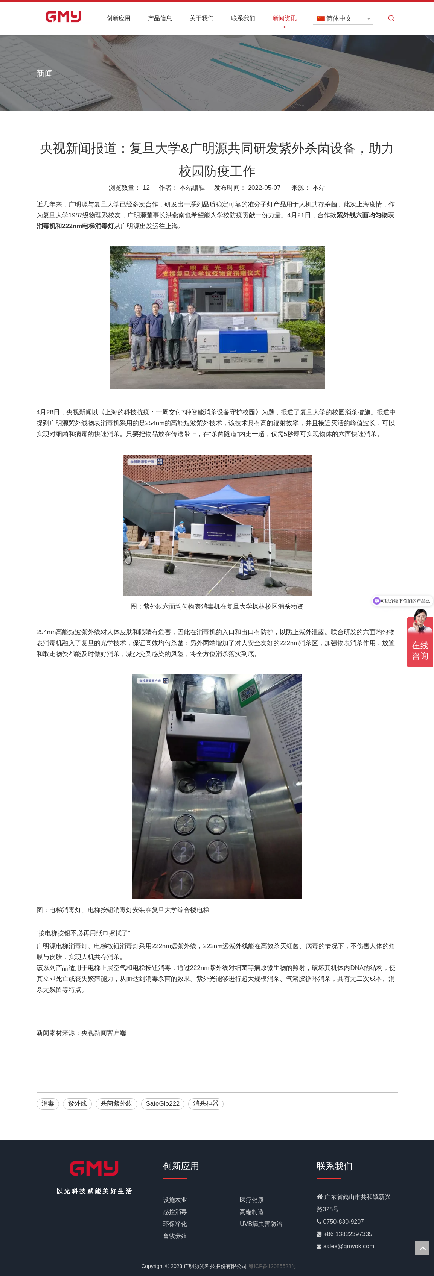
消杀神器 (206, 1103)
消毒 (47, 1103)
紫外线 (77, 1103)
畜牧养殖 (175, 1236)
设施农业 (175, 1200)
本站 (318, 187)
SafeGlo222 (163, 1103)
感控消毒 (175, 1212)
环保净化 (175, 1224)
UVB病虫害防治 (261, 1224)
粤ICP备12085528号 (272, 1266)
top (422, 1248)
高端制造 (252, 1212)
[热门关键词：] (391, 18)
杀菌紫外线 (116, 1103)
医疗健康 (252, 1200)
